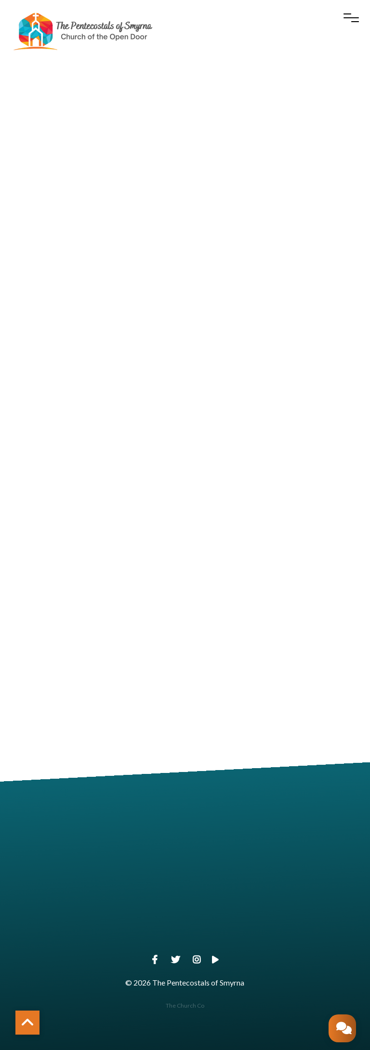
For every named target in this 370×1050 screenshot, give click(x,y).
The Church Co (185, 1005)
